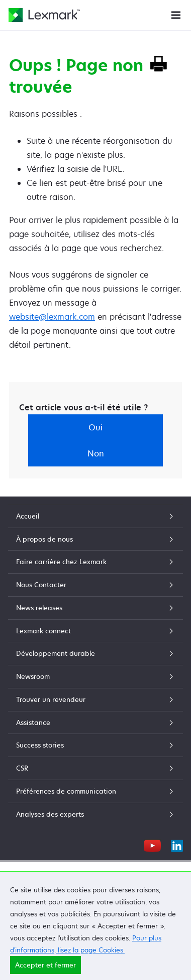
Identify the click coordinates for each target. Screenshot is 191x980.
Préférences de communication (95, 791)
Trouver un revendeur (95, 699)
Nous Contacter (95, 584)
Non (95, 453)
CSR (95, 768)
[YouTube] (152, 844)
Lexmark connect (95, 630)
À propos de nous (95, 539)
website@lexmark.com (52, 316)
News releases (95, 607)
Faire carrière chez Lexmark (95, 561)
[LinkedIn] (177, 844)
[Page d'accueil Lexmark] (44, 15)
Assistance (95, 722)
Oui (95, 427)
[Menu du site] (176, 14)
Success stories (95, 745)
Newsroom (95, 676)
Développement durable (95, 653)
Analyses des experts (95, 814)
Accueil (95, 516)
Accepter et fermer (45, 964)
